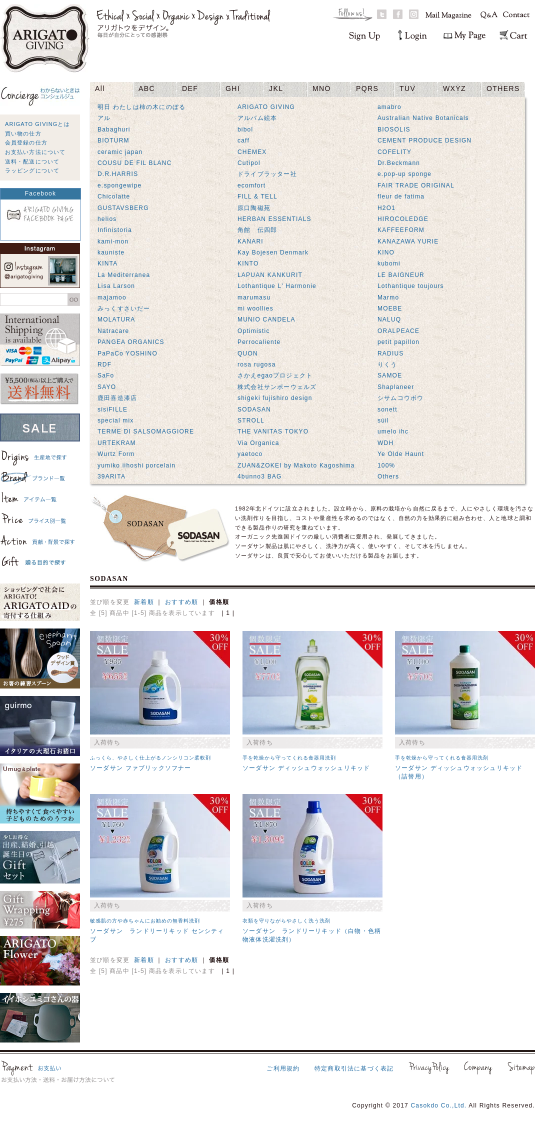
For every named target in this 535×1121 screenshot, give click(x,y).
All (100, 88)
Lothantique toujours (411, 286)
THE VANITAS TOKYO (273, 431)
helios (107, 219)
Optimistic (254, 331)
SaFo (106, 375)
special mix (116, 420)
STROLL (251, 420)
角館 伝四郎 (257, 230)
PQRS (367, 88)
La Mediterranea (124, 275)
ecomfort (252, 185)
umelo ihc (393, 431)
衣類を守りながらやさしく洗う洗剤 (286, 921)
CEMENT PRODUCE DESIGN (425, 140)
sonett (388, 409)
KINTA (108, 263)
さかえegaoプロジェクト (275, 375)
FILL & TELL (258, 196)
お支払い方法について (35, 152)
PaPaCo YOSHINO (128, 353)
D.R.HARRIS (118, 174)
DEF (190, 88)
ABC (146, 88)
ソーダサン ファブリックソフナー (141, 768)
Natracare (114, 331)
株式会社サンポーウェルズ (277, 387)
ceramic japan (120, 152)
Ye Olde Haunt (401, 454)
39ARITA (112, 476)
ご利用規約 (283, 1068)
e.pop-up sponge (405, 174)
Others (388, 476)
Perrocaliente (259, 342)
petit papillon (399, 342)
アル (104, 118)
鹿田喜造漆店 (117, 398)
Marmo (388, 297)
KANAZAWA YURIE (408, 241)
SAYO (107, 387)
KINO (386, 252)
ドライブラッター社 (267, 174)
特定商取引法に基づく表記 (354, 1068)
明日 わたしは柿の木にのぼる (142, 107)
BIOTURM (114, 140)
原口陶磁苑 (254, 208)
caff (244, 140)
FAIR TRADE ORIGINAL (416, 185)
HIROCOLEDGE (403, 219)
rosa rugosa (257, 364)
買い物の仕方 (23, 133)
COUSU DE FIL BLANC (135, 163)
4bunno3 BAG (260, 476)
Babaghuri (114, 129)
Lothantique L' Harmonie (277, 286)
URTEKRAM (117, 443)
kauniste (111, 252)
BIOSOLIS (394, 129)
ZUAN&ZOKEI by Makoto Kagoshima (296, 465)
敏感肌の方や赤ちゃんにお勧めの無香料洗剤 (145, 921)
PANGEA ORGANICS (131, 342)
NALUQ (389, 319)
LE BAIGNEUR (401, 275)
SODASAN (254, 409)
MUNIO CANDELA (267, 319)
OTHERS (503, 88)
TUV (408, 88)
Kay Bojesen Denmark (273, 252)
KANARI (251, 241)
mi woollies (256, 308)
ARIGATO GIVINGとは (37, 124)
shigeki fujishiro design (275, 398)
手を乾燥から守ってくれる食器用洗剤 (289, 757)
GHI (233, 88)
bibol (245, 129)
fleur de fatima (401, 196)
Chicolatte (114, 196)
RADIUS (391, 353)
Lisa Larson (116, 286)
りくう (388, 364)
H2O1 (387, 208)
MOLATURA (116, 319)
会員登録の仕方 (26, 143)
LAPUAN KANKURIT (270, 275)
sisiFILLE (113, 409)
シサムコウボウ (401, 398)
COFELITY (395, 152)
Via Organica (259, 443)
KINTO (248, 263)
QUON (248, 353)
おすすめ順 (181, 602)
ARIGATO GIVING (266, 107)
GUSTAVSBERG (123, 208)
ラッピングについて (32, 171)
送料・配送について (32, 161)
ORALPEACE (399, 331)
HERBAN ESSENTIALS (275, 219)
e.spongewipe (120, 185)
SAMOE (390, 375)
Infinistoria (115, 230)
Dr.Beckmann (399, 163)
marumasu (254, 297)
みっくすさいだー (124, 308)
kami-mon (113, 241)
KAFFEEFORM (401, 230)
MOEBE (390, 308)
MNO (321, 88)
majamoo (112, 297)
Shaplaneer (396, 387)
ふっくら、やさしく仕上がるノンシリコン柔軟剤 (150, 757)
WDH (386, 443)
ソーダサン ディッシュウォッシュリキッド (306, 768)
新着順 (144, 602)
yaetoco (250, 454)
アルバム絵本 (257, 118)
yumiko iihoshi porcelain (137, 465)
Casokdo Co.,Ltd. (438, 1105)
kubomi (389, 263)
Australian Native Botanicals (423, 118)
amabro (390, 107)
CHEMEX (252, 152)
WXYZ (454, 88)
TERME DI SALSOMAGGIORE (146, 431)
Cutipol (249, 163)
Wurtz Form (116, 454)
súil (383, 420)
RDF (105, 364)
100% (387, 465)
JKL (276, 88)
